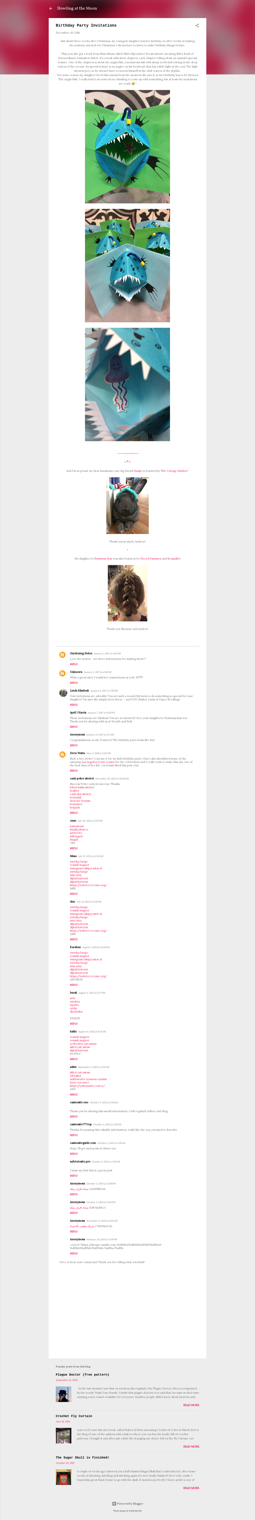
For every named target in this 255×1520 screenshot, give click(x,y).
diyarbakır (76, 1011)
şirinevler (76, 833)
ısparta (74, 1005)
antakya (75, 1001)
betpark (75, 807)
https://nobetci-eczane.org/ (88, 885)
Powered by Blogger (127, 1503)
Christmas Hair (102, 558)
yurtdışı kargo (79, 861)
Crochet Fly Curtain (74, 1416)
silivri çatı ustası (80, 1047)
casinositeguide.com (83, 1143)
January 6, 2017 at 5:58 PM (104, 690)
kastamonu (77, 826)
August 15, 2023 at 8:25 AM (92, 1031)
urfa (72, 998)
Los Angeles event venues (98, 762)
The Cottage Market (174, 471)
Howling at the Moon (77, 8)
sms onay (76, 875)
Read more (191, 1405)
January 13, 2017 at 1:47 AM (100, 734)
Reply (74, 664)
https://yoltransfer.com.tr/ (87, 1086)
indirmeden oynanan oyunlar (88, 1079)
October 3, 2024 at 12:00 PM (101, 1183)
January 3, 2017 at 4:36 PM (97, 672)
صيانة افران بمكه (79, 1189)
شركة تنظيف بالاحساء (82, 1226)
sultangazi (76, 836)
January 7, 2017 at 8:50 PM (101, 712)
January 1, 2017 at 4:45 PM (107, 653)
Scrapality (173, 558)
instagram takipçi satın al (86, 868)
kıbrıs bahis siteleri (82, 787)
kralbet (74, 790)
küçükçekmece (79, 829)
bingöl (74, 839)
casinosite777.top (81, 1124)
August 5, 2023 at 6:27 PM (91, 992)
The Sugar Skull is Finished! (82, 1457)
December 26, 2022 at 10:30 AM (112, 778)
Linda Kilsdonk (79, 690)
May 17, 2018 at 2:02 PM (98, 753)
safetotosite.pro (80, 1161)
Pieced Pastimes (150, 558)
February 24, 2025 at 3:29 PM (101, 1239)
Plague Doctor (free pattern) (82, 1374)
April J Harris (78, 712)
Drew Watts (77, 753)
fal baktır (75, 1075)
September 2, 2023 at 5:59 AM (93, 1067)
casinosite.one (79, 1102)
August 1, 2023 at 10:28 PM (96, 947)
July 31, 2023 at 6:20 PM (88, 901)
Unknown (76, 672)
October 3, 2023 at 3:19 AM (106, 1161)
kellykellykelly (135, 1511)
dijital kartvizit (79, 878)
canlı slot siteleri (80, 794)
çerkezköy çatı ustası (83, 1043)
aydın (73, 1008)
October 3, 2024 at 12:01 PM (100, 1202)
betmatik (75, 797)
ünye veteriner (79, 1082)
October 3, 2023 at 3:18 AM (104, 1102)
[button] (197, 26)
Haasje (138, 471)
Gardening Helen (81, 653)
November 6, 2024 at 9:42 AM (101, 1220)
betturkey (76, 804)
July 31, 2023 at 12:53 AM (90, 856)
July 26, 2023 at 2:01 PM (90, 820)
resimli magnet (79, 865)
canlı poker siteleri (82, 778)
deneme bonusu (80, 800)
